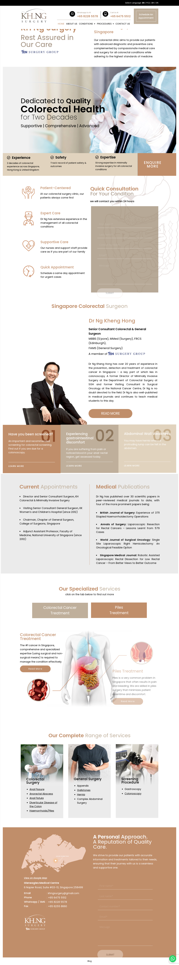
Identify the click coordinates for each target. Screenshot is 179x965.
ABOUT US (71, 23)
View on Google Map (26, 878)
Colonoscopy (133, 807)
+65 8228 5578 (48, 902)
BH (153, 3)
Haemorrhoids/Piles (42, 820)
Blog (90, 961)
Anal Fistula (37, 807)
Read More (45, 668)
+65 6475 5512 (48, 897)
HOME (61, 23)
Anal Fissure (37, 798)
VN (157, 3)
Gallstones (83, 803)
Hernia (81, 808)
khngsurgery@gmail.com (54, 893)
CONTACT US (123, 23)
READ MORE (124, 413)
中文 (148, 3)
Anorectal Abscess (41, 803)
